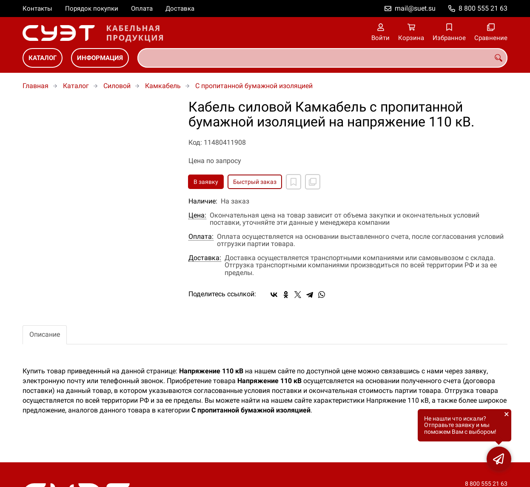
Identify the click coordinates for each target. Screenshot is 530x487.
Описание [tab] (44, 334)
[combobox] (322, 58)
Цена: (197, 215)
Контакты (37, 8)
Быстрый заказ (254, 181)
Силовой (117, 86)
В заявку (206, 181)
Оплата (142, 8)
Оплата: (201, 237)
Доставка (179, 8)
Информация (100, 58)
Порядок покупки (91, 8)
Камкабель (163, 86)
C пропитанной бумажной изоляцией (254, 86)
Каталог (42, 58)
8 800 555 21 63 (483, 8)
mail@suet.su (415, 8)
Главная (35, 86)
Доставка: (204, 258)
